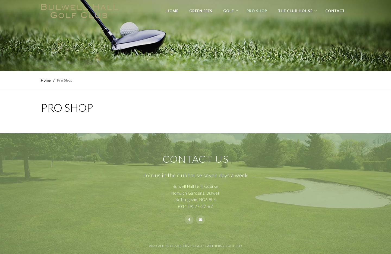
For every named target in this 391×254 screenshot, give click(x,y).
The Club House (295, 11)
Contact (335, 11)
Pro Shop (257, 11)
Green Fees (200, 11)
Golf (228, 11)
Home (172, 11)
